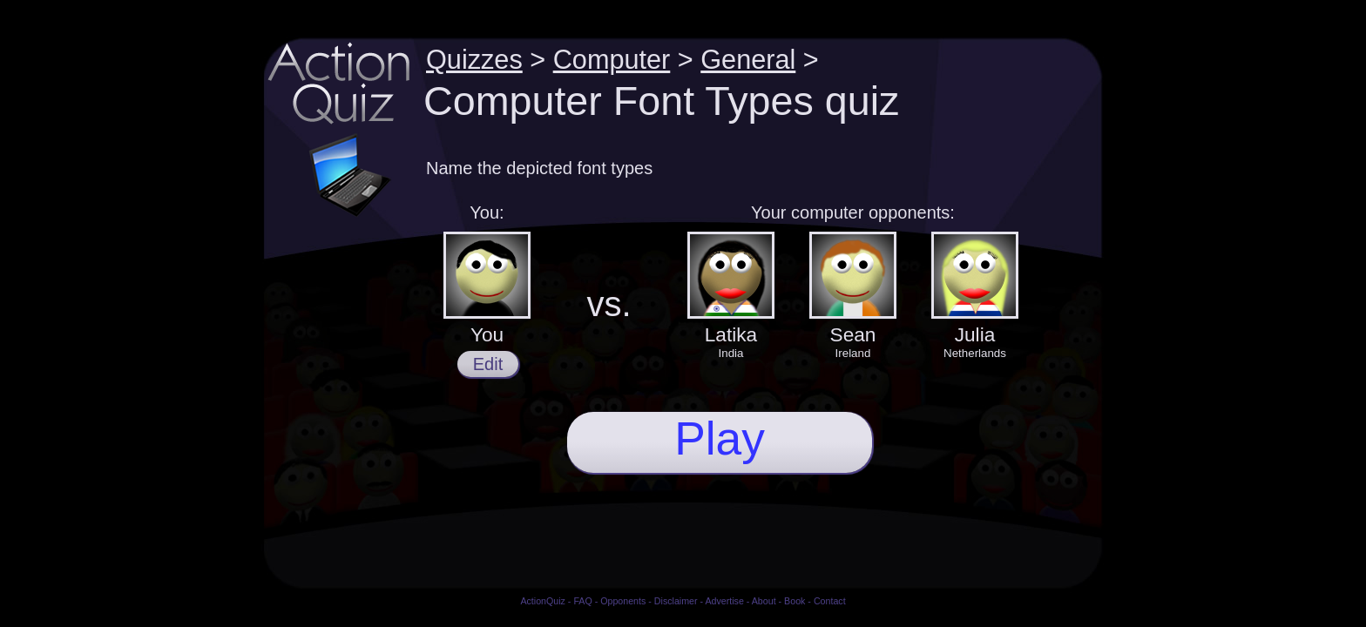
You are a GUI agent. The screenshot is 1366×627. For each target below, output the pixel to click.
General (747, 59)
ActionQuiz (542, 601)
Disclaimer (676, 601)
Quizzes (474, 59)
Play (719, 438)
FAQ (582, 601)
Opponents (623, 601)
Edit (488, 364)
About (764, 601)
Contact (830, 601)
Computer (612, 59)
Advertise (724, 601)
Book (794, 601)
